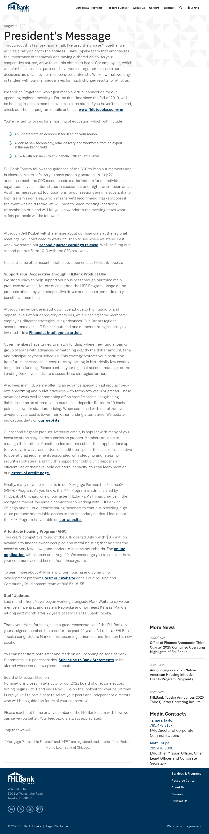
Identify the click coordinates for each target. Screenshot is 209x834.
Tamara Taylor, (162, 721)
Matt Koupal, (161, 743)
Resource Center (118, 8)
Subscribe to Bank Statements (86, 660)
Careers (154, 8)
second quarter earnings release (68, 245)
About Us (139, 8)
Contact (169, 8)
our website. (70, 520)
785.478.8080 (161, 748)
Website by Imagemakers (184, 826)
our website (49, 421)
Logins (193, 8)
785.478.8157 (161, 726)
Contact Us (179, 801)
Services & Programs (89, 8)
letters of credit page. (30, 473)
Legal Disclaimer (57, 826)
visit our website (60, 578)
